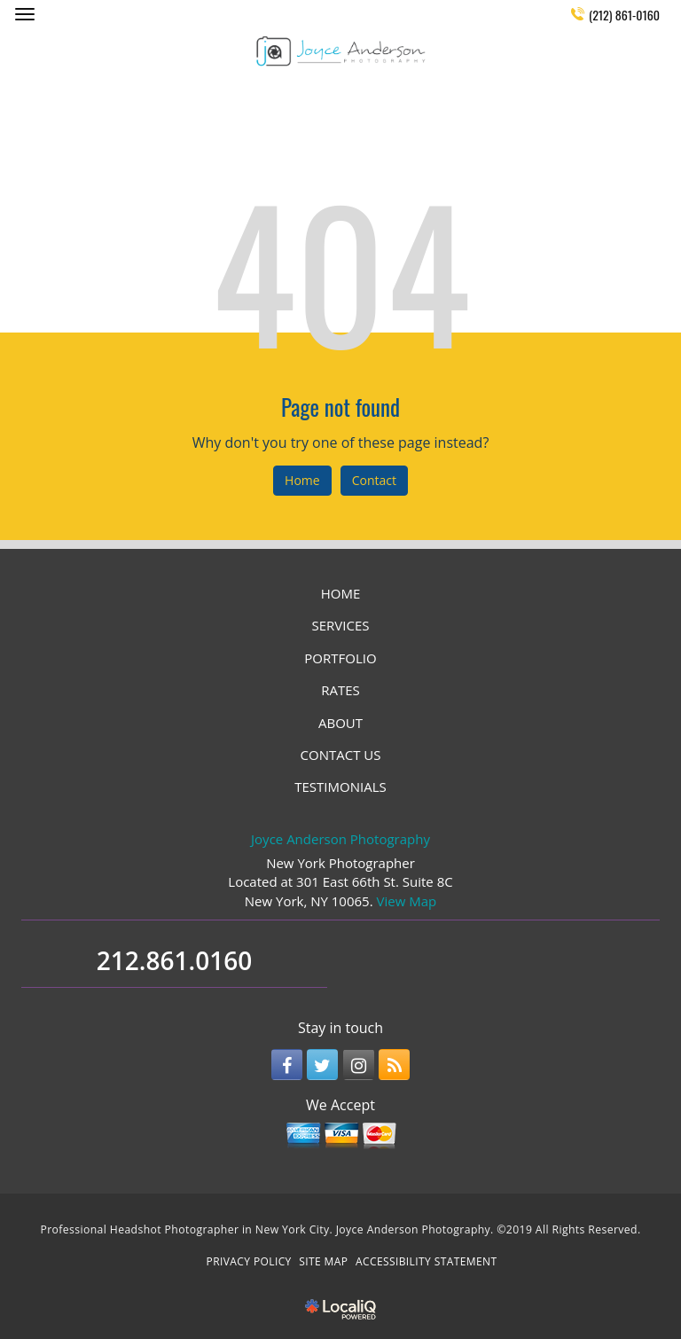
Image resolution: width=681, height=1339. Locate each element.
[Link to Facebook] (286, 1064)
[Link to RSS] (394, 1064)
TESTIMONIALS (340, 786)
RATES (340, 690)
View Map (407, 901)
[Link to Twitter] (322, 1064)
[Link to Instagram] (358, 1064)
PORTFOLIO (340, 658)
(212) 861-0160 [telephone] (624, 14)
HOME (341, 593)
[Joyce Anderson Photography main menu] (24, 14)
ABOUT (340, 723)
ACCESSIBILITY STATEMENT (426, 1261)
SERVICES (341, 625)
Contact (374, 480)
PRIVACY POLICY (249, 1261)
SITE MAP (323, 1261)
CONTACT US (341, 754)
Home (302, 480)
